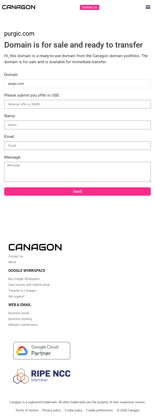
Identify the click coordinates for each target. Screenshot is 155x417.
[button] (148, 7)
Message (12, 157)
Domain (11, 75)
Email (9, 137)
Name (9, 116)
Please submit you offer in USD (31, 95)
